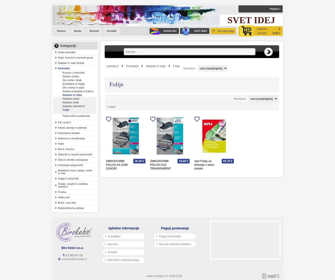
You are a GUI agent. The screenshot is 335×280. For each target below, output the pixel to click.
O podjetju (113, 236)
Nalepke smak (71, 102)
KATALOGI (163, 31)
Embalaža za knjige (74, 83)
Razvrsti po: (189, 68)
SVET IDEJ (193, 31)
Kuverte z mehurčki (73, 72)
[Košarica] (260, 31)
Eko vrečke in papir (73, 87)
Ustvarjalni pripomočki (70, 165)
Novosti (94, 30)
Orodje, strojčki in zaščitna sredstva (73, 185)
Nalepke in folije (72, 95)
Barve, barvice (66, 149)
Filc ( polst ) (64, 122)
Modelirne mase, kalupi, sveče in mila (75, 172)
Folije (66, 109)
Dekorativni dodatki (69, 133)
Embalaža (64, 68)
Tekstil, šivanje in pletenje (72, 127)
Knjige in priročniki (68, 178)
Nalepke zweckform (74, 106)
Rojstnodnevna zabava (71, 208)
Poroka (62, 192)
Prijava (275, 8)
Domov (61, 30)
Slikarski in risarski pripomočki (75, 154)
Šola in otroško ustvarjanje (73, 159)
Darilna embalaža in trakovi (78, 91)
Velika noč (64, 197)
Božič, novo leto (67, 202)
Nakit (61, 143)
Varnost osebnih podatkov (173, 244)
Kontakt (112, 30)
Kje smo (111, 244)
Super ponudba (66, 52)
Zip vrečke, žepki (72, 80)
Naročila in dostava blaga (122, 260)
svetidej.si (113, 66)
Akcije (77, 30)
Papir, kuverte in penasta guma (75, 57)
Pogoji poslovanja (168, 236)
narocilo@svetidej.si (74, 259)
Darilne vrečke (71, 76)
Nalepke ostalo (71, 98)
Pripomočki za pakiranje (76, 115)
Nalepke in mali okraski (71, 63)
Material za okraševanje (71, 138)
